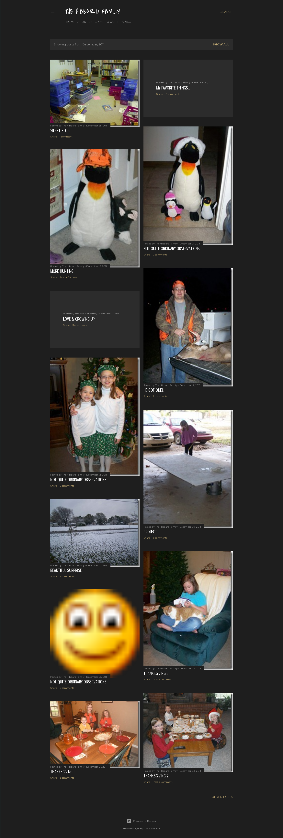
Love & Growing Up (79, 319)
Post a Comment (69, 277)
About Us (83, 22)
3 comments (80, 324)
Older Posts (222, 795)
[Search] (227, 12)
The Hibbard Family (92, 12)
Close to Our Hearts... (111, 22)
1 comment (66, 136)
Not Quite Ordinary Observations (171, 248)
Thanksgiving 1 (62, 771)
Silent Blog (60, 130)
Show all (221, 44)
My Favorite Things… (173, 88)
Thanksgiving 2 (155, 773)
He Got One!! (153, 389)
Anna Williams (152, 826)
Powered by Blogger (141, 819)
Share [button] (53, 136)
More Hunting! (62, 271)
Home (69, 22)
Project (150, 530)
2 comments (173, 93)
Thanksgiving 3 (155, 671)
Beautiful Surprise (66, 569)
